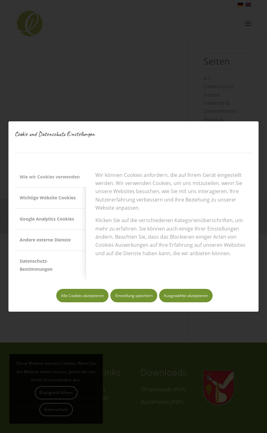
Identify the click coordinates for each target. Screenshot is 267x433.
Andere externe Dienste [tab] (45, 240)
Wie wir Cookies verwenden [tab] (50, 177)
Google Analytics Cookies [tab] (47, 219)
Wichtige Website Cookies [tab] (48, 198)
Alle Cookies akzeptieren (82, 295)
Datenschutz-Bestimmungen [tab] (36, 265)
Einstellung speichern (134, 295)
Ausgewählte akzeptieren (186, 295)
